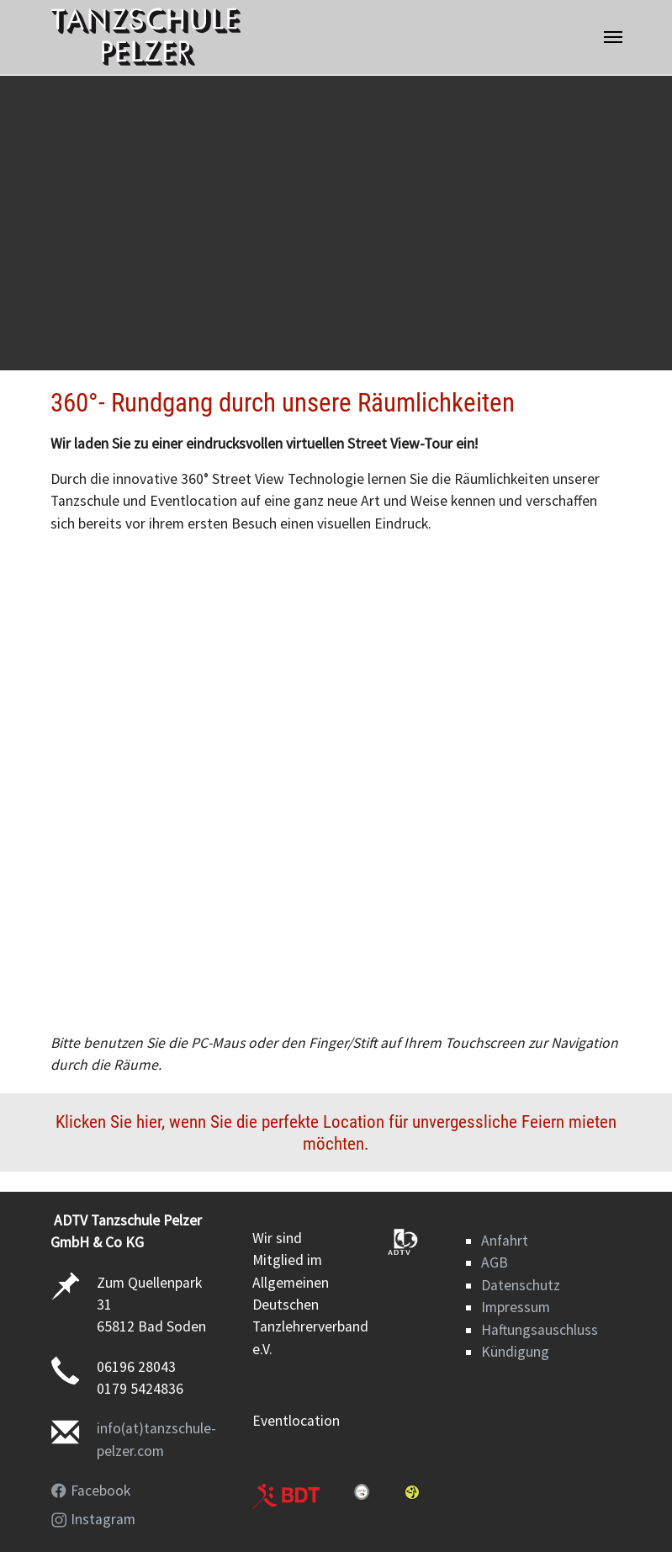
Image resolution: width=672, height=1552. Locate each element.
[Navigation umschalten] (613, 38)
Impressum (515, 1307)
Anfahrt (504, 1240)
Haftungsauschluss (539, 1330)
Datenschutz (520, 1285)
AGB (494, 1262)
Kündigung (515, 1351)
